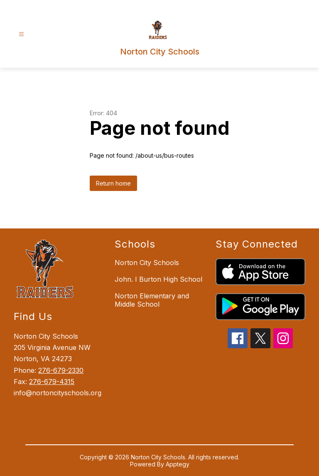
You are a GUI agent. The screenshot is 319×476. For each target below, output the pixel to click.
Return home (113, 183)
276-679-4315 (51, 381)
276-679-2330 (60, 370)
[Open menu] (21, 34)
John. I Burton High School (158, 279)
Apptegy (177, 464)
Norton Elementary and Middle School (152, 300)
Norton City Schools (147, 262)
